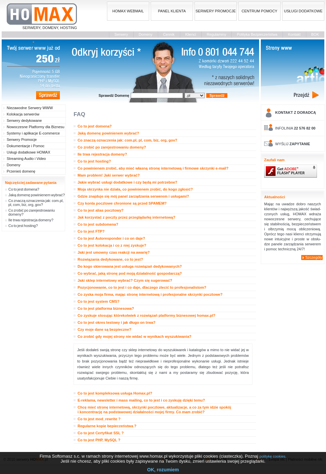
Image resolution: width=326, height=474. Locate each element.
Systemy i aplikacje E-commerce (33, 133)
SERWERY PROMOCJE (216, 11)
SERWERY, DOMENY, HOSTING (42, 16)
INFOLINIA (295, 128)
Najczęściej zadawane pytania (31, 183)
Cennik (169, 34)
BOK (315, 34)
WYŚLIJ (292, 144)
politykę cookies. (273, 456)
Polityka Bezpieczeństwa (257, 34)
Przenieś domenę (21, 171)
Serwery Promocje (22, 140)
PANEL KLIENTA (172, 11)
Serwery (121, 34)
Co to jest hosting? (23, 226)
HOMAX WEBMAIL (128, 11)
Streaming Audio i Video (26, 159)
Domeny (145, 34)
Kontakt (294, 34)
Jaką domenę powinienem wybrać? (36, 195)
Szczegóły (313, 257)
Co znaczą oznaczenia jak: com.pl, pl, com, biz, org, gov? (36, 203)
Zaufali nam (274, 160)
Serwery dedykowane (24, 120)
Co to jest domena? (23, 189)
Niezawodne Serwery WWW (30, 108)
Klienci (190, 34)
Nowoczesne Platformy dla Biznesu (35, 127)
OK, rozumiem (163, 469)
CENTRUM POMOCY (260, 11)
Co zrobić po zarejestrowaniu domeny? (31, 212)
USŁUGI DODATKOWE (303, 11)
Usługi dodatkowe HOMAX (28, 152)
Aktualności (274, 197)
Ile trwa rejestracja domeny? (30, 220)
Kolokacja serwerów (23, 114)
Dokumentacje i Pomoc (25, 146)
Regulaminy (216, 34)
